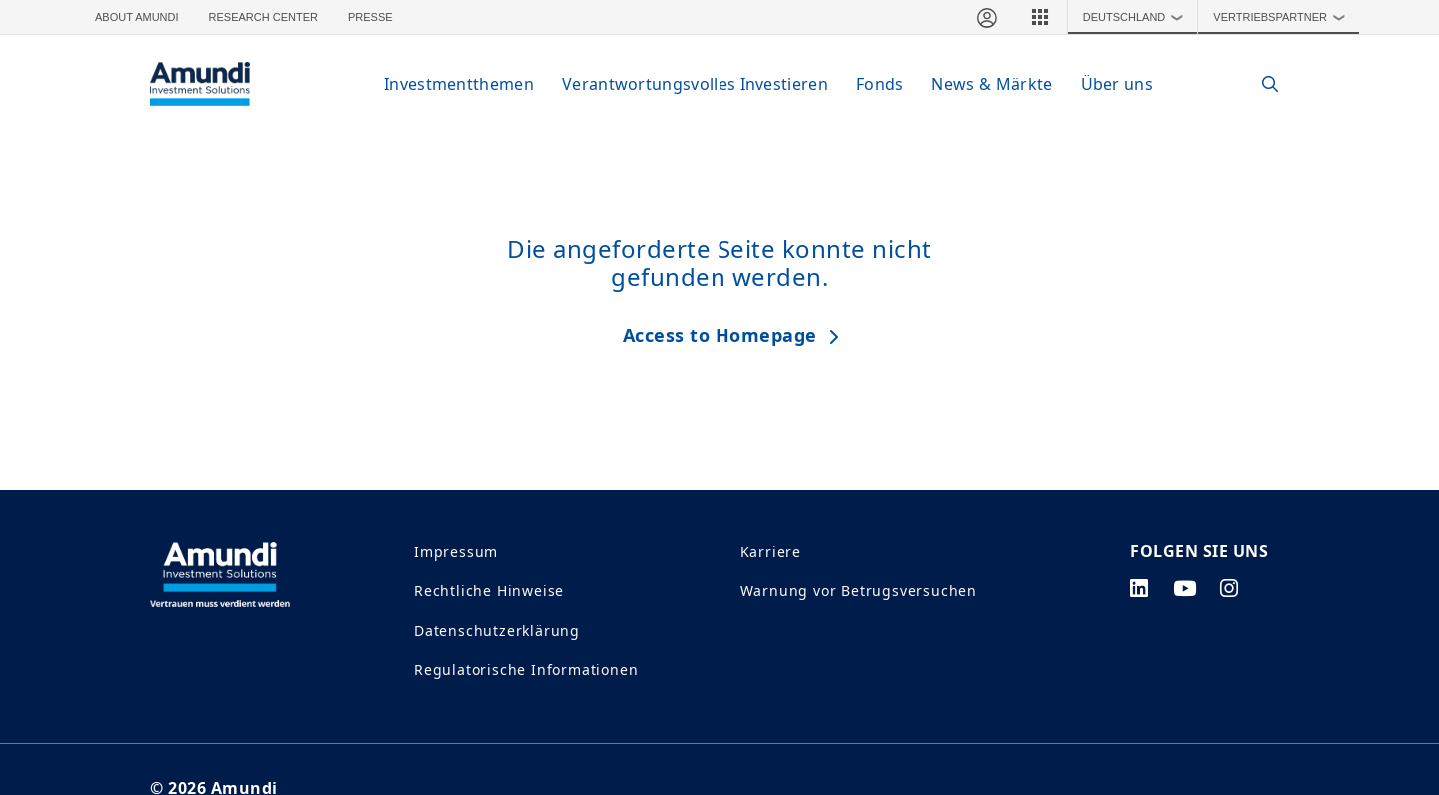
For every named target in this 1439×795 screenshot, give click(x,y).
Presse (370, 17)
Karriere (770, 551)
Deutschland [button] (1138, 17)
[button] (1040, 17)
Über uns (1117, 84)
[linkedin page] (1139, 588)
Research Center (263, 17)
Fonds (880, 84)
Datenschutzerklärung (497, 630)
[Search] (1260, 84)
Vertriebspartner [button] (1283, 17)
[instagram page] (1229, 588)
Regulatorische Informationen (526, 669)
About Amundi (137, 17)
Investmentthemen (459, 84)
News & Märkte (991, 84)
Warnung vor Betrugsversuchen (858, 590)
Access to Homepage (720, 335)
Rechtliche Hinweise (489, 590)
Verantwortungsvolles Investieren (695, 84)
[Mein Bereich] (986, 17)
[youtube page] (1185, 588)
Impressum (456, 551)
